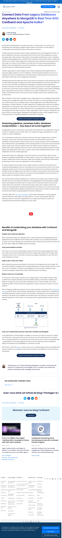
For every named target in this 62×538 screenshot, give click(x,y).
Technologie (19, 501)
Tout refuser (50, 531)
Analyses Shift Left (12, 490)
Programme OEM (31, 508)
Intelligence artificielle (11, 494)
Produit (3, 477)
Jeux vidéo (19, 503)
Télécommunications (22, 492)
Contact (39, 484)
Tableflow (3, 503)
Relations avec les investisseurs (40, 491)
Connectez (4, 495)
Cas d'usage (11, 477)
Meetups (30, 512)
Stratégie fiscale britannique (40, 513)
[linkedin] (10, 39)
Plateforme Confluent (4, 486)
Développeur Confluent (32, 486)
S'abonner (31, 415)
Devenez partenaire (40, 504)
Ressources (32, 477)
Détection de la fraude (12, 507)
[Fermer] (58, 524)
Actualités (40, 498)
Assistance (31, 495)
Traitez (2, 498)
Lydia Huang (11, 32)
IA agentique (11, 498)
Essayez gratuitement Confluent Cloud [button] (31, 119)
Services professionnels (32, 501)
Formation (31, 498)
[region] (30, 530)
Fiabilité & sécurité (39, 508)
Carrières (39, 487)
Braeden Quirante (8, 459)
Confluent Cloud (3, 482)
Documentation (32, 490)
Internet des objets (11, 514)
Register (29, 2)
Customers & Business (9, 28)
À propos (40, 477)
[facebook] (7, 39)
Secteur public (20, 495)
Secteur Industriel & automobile (21, 489)
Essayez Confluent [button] (48, 6)
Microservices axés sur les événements (11, 502)
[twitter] (3, 39)
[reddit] (14, 39)
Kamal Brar (35, 455)
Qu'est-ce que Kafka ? (32, 482)
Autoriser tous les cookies (51, 528)
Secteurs (19, 477)
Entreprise (40, 481)
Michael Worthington (10, 457)
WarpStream (4, 490)
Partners (21, 28)
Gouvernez (4, 501)
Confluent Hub (3, 507)
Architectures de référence (11, 486)
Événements (31, 505)
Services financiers (21, 481)
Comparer (31, 515)
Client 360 (10, 511)
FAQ (38, 501)
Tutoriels (30, 492)
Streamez (3, 492)
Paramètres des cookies (51, 535)
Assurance (19, 498)
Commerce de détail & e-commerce (22, 484)
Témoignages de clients (12, 482)
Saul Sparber (6, 455)
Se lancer (3, 510)
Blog (38, 495)
